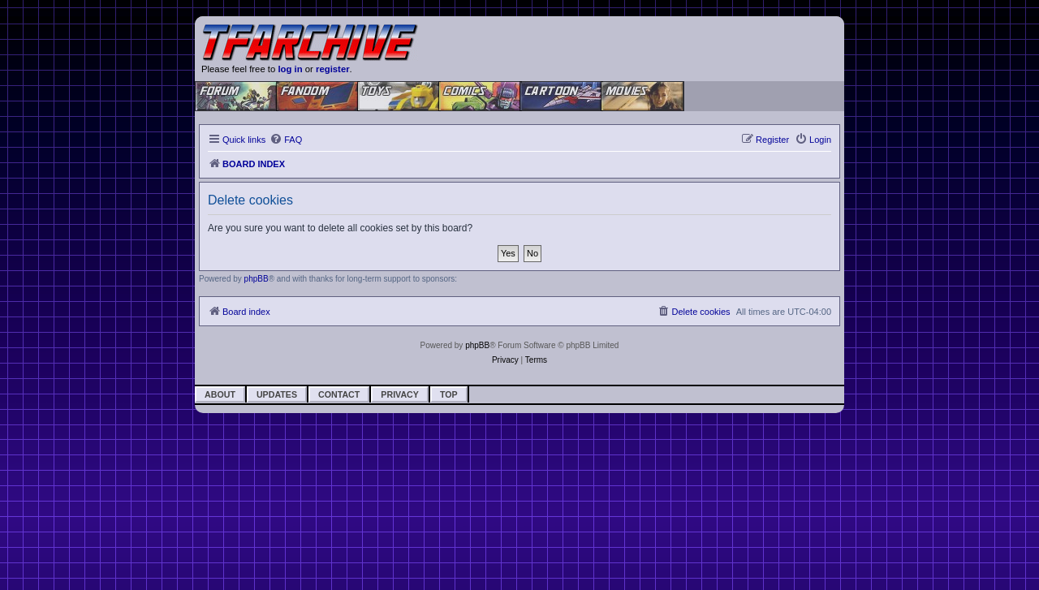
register (333, 69)
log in (290, 69)
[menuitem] (285, 139)
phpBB (256, 278)
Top (449, 394)
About (220, 394)
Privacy (400, 394)
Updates (277, 394)
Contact (339, 394)
